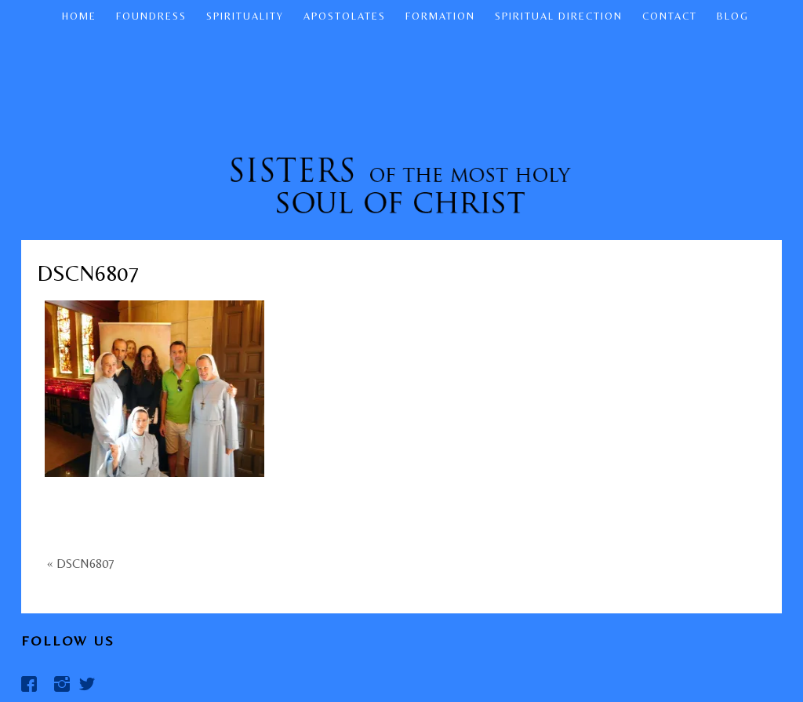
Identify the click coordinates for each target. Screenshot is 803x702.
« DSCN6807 (80, 563)
